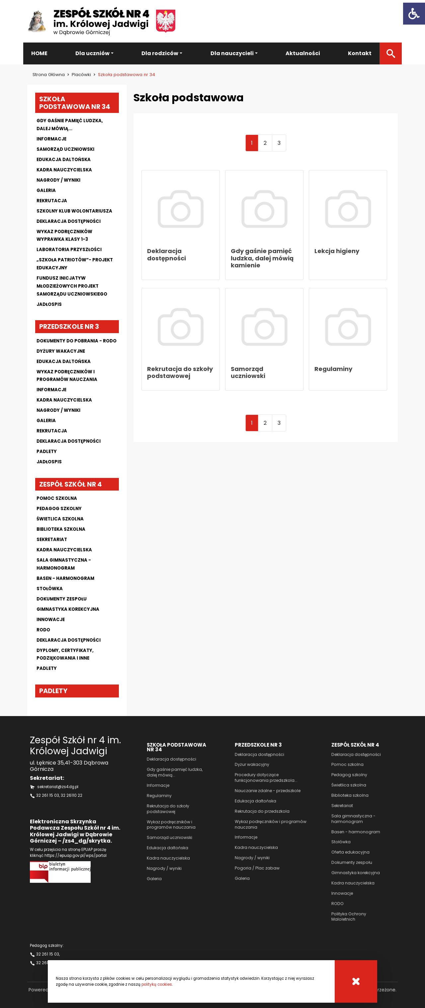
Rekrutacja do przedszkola (262, 811)
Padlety (47, 451)
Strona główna (49, 74)
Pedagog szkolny (59, 508)
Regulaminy (159, 795)
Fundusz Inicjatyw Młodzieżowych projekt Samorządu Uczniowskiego (72, 286)
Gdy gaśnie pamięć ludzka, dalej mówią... (175, 772)
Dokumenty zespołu (62, 599)
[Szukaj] (391, 53)
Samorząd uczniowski (65, 149)
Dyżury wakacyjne (61, 351)
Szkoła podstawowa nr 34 (74, 102)
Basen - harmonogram (65, 578)
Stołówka (50, 589)
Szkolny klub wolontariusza (74, 211)
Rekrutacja (52, 201)
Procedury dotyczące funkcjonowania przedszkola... (266, 777)
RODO (337, 903)
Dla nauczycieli (232, 53)
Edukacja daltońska (64, 159)
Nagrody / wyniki (58, 180)
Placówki (81, 74)
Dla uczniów (92, 53)
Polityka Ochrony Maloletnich (348, 916)
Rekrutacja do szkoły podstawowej (168, 808)
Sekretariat (52, 539)
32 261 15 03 (47, 795)
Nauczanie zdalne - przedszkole (267, 790)
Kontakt (360, 53)
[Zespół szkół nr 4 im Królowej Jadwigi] (101, 21)
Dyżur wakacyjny (252, 764)
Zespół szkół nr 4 (70, 484)
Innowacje (51, 619)
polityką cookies (156, 984)
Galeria (46, 190)
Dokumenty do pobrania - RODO (77, 341)
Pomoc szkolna (57, 498)
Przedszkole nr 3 (69, 326)
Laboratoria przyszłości (69, 249)
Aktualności (303, 53)
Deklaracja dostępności (69, 221)
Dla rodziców (159, 53)
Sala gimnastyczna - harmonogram (353, 818)
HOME (39, 53)
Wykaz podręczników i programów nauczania (171, 824)
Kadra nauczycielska (64, 170)
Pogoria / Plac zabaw (257, 868)
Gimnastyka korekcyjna (68, 609)
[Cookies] (356, 981)
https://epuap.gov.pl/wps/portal (75, 855)
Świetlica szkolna (60, 519)
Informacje (51, 139)
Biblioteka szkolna (61, 529)
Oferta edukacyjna (350, 852)
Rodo (43, 630)
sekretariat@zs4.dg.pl (57, 786)
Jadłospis (49, 304)
